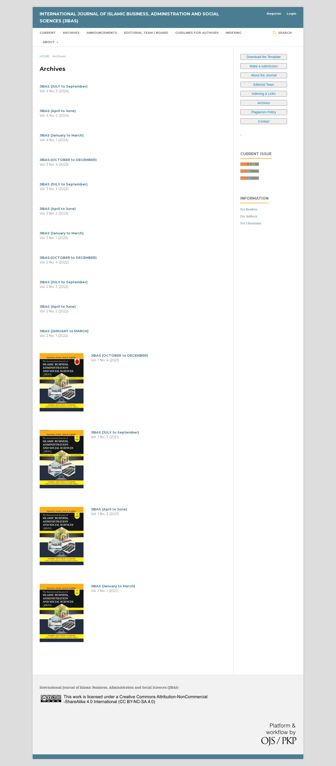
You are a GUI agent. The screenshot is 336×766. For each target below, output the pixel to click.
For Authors (248, 216)
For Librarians (250, 223)
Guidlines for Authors (197, 32)
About (49, 42)
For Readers (248, 209)
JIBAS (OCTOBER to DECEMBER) (119, 355)
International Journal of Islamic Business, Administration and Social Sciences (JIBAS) (129, 17)
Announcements (102, 32)
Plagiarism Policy (263, 112)
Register (274, 13)
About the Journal (263, 75)
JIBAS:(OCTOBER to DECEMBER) (68, 160)
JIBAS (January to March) (62, 135)
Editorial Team (263, 84)
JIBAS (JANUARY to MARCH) (64, 331)
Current (48, 32)
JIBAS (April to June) (58, 111)
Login (291, 13)
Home (44, 56)
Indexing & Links (264, 94)
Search (284, 32)
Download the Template (264, 57)
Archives (71, 32)
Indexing (234, 32)
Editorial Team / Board (146, 32)
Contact (263, 121)
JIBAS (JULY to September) (64, 86)
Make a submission (264, 66)
